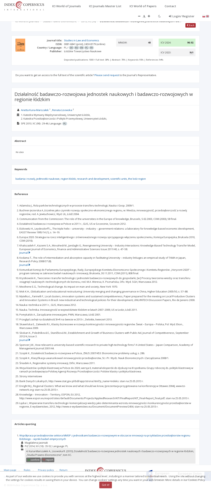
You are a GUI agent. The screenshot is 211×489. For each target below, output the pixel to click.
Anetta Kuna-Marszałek (35, 110)
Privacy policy (46, 470)
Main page (10, 470)
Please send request (106, 75)
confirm (33, 459)
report (47, 459)
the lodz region (137, 178)
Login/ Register (181, 16)
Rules (27, 470)
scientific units (118, 178)
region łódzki (68, 178)
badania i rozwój (25, 178)
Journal (24, 252)
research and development (93, 178)
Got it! (105, 485)
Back (191, 25)
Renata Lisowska (62, 110)
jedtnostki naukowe (48, 178)
